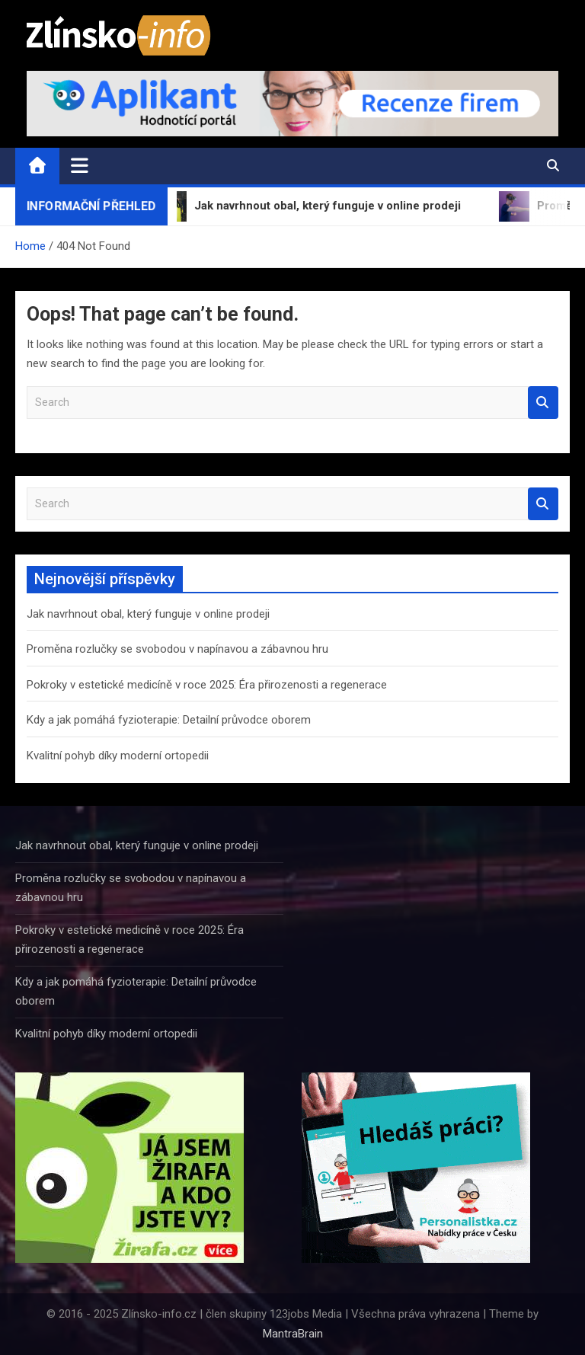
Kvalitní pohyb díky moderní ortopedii (118, 755)
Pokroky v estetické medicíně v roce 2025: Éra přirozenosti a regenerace (207, 685)
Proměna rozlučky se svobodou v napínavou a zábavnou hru (177, 649)
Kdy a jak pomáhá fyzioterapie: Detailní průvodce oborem (169, 720)
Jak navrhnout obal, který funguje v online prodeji (148, 614)
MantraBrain (293, 1334)
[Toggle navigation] (79, 165)
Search (543, 402)
